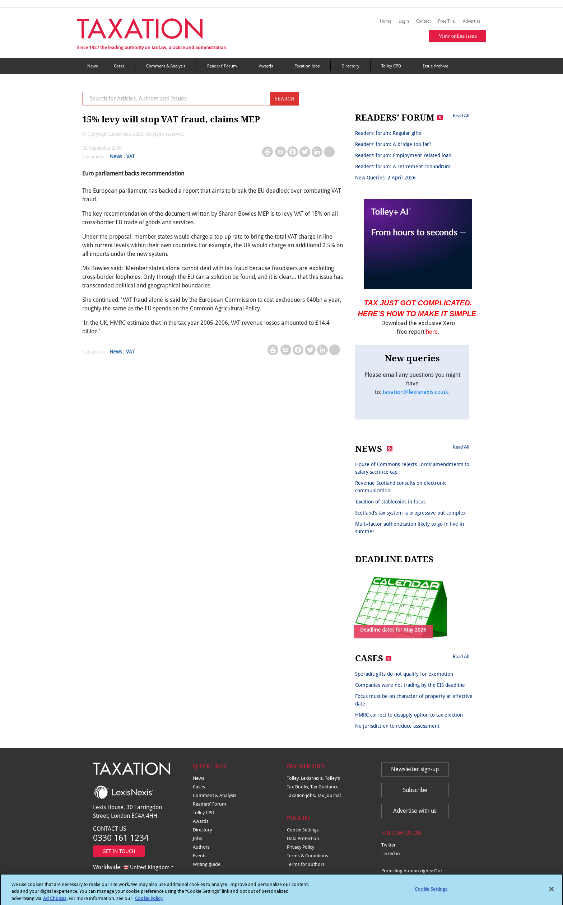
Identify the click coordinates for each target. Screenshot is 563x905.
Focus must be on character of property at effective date (414, 700)
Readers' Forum (209, 804)
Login (404, 21)
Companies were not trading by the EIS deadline (410, 685)
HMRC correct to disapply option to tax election (409, 715)
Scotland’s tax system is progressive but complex (410, 513)
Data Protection (303, 838)
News (92, 66)
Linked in (390, 853)
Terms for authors (306, 864)
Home (385, 21)
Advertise (471, 21)
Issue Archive (435, 66)
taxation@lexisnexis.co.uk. (416, 392)
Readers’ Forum (222, 66)
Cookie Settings (303, 830)
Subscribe (415, 790)
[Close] (551, 893)
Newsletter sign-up (415, 769)
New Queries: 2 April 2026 (385, 177)
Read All (461, 115)
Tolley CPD (391, 66)
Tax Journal (329, 795)
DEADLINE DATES (394, 559)
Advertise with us (415, 810)
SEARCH (284, 99)
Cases (119, 66)
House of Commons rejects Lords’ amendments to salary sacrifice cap (412, 468)
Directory (350, 66)
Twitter (388, 845)
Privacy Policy (300, 847)
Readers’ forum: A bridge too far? (393, 144)
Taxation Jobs (307, 66)
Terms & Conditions (307, 855)
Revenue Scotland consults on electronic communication (400, 486)
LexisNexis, (313, 778)
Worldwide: (131, 867)
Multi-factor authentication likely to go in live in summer (409, 527)
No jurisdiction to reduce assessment (397, 726)
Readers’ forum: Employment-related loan (403, 155)
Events (199, 855)
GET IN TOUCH (118, 851)
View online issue (457, 36)
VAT (130, 156)
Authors (201, 847)
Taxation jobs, (302, 795)
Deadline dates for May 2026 (393, 630)
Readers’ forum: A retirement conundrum (403, 166)
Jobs (197, 838)
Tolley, (294, 778)
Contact (423, 21)
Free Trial (447, 21)
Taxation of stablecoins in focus (390, 502)
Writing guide (206, 864)
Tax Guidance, (325, 786)
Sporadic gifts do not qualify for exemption (404, 674)
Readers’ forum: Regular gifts (388, 133)
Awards (266, 66)
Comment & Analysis (165, 66)
